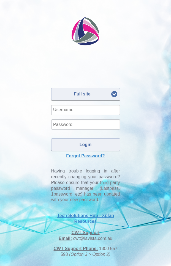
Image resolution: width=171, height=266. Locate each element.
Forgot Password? (85, 155)
